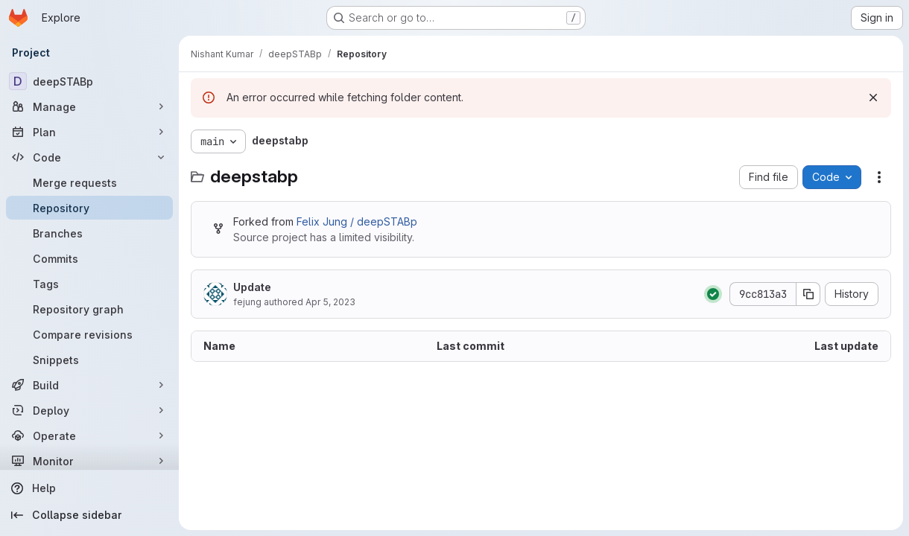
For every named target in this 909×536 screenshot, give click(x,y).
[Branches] (89, 233)
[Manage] (89, 106)
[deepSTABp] (89, 81)
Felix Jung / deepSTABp (357, 221)
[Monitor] (89, 461)
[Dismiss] (873, 97)
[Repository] (89, 208)
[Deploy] (89, 410)
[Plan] (89, 132)
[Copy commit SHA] (808, 294)
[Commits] (89, 258)
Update (252, 287)
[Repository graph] (89, 309)
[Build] (89, 385)
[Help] (89, 488)
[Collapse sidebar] (89, 515)
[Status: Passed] (713, 294)
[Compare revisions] (89, 334)
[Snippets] (89, 359)
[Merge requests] (89, 182)
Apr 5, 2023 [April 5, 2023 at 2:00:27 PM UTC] (330, 301)
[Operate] (89, 435)
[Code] (89, 157)
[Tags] (89, 284)
